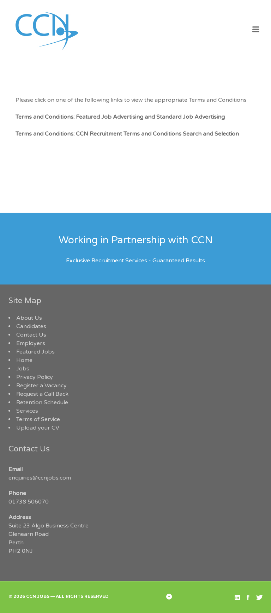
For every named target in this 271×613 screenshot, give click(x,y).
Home (24, 360)
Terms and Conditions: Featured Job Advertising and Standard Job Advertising (120, 116)
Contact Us (31, 334)
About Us (29, 317)
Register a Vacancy (41, 385)
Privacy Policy (34, 377)
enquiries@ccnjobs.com (39, 477)
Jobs (22, 368)
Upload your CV (37, 427)
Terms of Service (38, 419)
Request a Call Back (42, 394)
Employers (30, 343)
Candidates (31, 326)
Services (27, 410)
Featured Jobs (35, 351)
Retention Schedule (42, 402)
